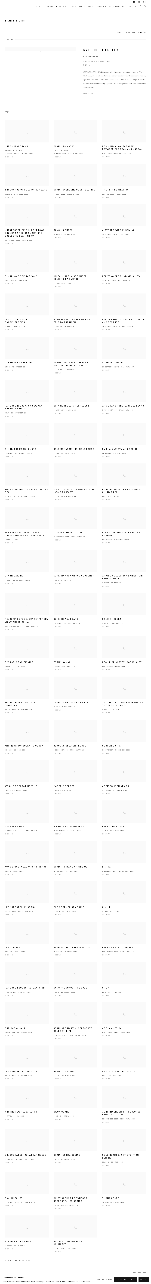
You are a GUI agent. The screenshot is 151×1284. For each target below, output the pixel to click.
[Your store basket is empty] (144, 6)
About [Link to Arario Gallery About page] (39, 6)
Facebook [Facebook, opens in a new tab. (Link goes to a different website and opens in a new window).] (139, 1274)
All (112, 33)
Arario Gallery (12, 6)
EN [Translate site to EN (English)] (134, 2)
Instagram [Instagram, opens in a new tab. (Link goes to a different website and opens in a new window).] (134, 1274)
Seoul (120, 33)
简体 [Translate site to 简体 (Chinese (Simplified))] (144, 2)
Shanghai (130, 33)
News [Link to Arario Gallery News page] (90, 6)
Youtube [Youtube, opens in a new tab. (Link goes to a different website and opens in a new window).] (144, 1274)
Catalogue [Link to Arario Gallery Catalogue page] (101, 6)
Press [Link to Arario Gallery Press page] (82, 6)
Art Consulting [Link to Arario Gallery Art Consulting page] (117, 6)
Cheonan (142, 33)
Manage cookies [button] (12, 1274)
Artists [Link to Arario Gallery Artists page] (49, 6)
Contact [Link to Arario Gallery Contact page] (132, 6)
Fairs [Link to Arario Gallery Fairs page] (73, 6)
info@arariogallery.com (49, 1274)
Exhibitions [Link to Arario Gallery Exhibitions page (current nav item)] (62, 6)
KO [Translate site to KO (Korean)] (139, 2)
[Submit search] (141, 6)
